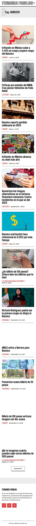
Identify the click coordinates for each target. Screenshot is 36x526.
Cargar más (18, 468)
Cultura (5, 95)
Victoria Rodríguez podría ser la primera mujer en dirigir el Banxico (17, 313)
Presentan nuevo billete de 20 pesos (17, 383)
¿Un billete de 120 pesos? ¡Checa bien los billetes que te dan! (17, 274)
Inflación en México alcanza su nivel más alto (16, 158)
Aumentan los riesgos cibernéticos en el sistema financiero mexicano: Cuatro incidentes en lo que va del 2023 (17, 196)
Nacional (6, 320)
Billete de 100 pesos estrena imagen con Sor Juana (16, 418)
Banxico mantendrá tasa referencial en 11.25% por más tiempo (17, 237)
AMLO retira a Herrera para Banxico (15, 349)
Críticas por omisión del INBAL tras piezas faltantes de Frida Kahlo (17, 88)
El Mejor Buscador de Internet (13, 281)
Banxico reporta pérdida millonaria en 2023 (14, 124)
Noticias (6, 206)
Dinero (5, 57)
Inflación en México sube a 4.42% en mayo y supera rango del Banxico (18, 50)
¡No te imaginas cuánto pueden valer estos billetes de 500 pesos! (18, 453)
